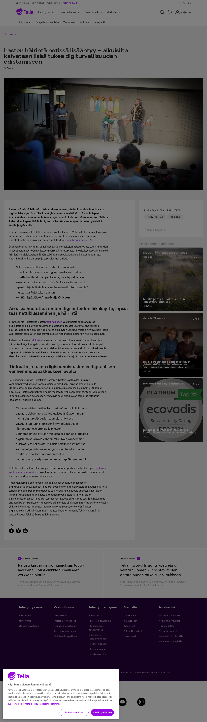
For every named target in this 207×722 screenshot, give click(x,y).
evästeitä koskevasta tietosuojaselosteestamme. (34, 712)
